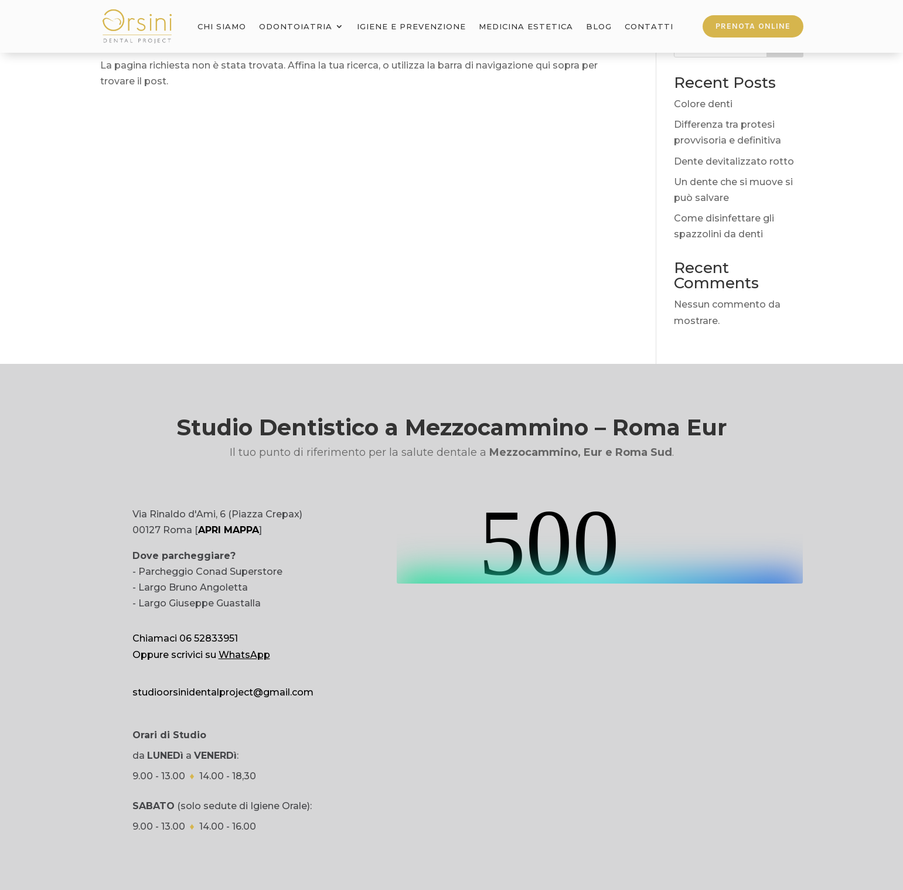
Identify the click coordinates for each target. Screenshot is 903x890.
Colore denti (703, 104)
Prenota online (752, 26)
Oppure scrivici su (201, 654)
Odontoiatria (295, 26)
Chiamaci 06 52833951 (185, 638)
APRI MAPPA (228, 530)
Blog (599, 26)
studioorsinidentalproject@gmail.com (223, 692)
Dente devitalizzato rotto (734, 161)
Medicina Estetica (526, 26)
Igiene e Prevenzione (411, 26)
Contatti (649, 26)
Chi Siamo (221, 26)
